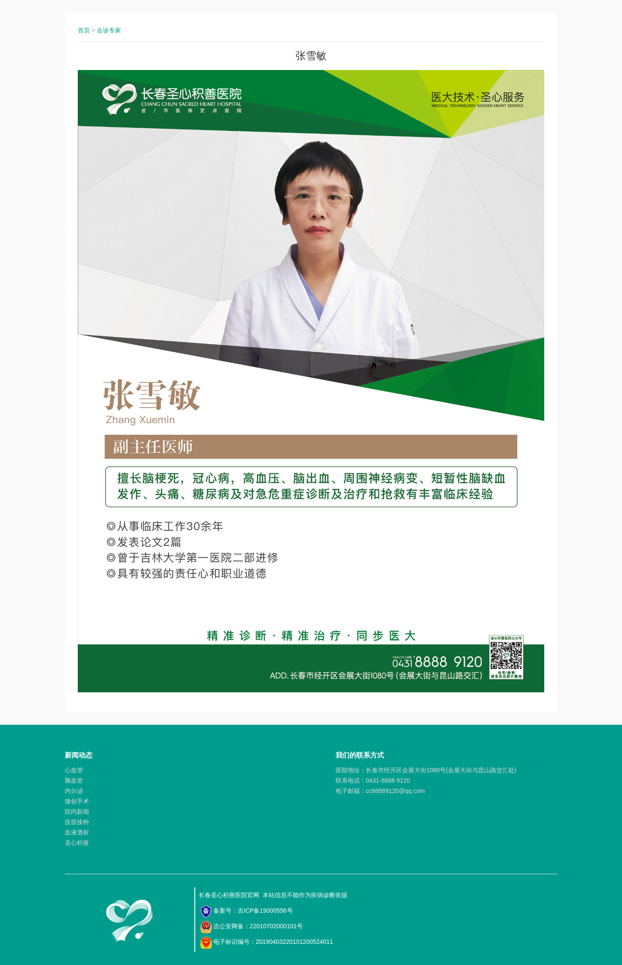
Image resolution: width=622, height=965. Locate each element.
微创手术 (77, 801)
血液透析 (77, 832)
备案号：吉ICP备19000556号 (246, 911)
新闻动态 (78, 755)
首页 (84, 30)
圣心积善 (77, 842)
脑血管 (74, 780)
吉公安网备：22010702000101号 (251, 926)
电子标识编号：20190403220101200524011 (266, 942)
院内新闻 (77, 811)
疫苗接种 (77, 821)
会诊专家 (109, 30)
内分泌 (74, 790)
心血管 (74, 770)
